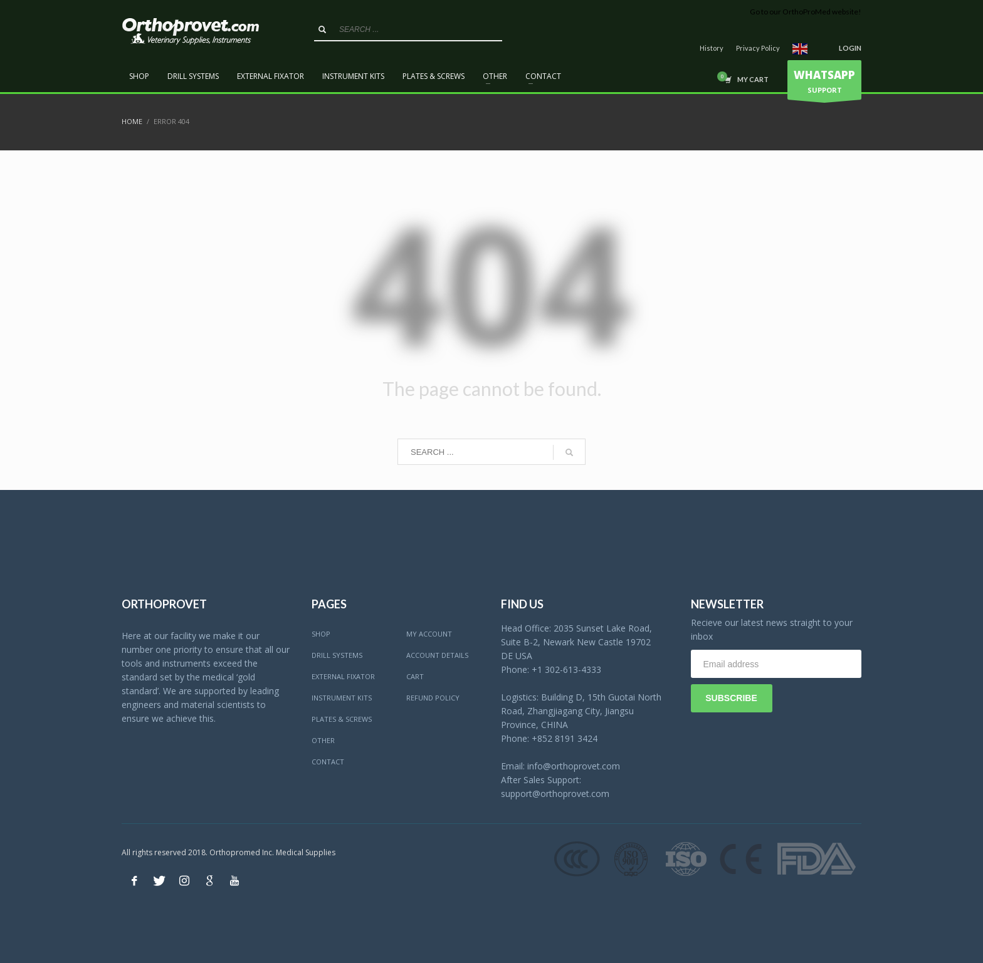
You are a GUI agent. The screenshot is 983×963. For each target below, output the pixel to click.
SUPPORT (824, 83)
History (711, 48)
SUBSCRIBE (731, 698)
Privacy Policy (758, 48)
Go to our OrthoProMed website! (805, 11)
